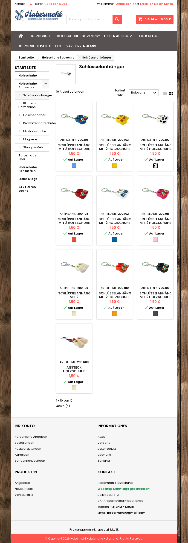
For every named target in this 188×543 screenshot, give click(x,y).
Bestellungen (24, 442)
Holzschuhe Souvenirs (77, 36)
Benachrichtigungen (30, 460)
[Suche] (94, 19)
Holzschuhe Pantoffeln (39, 46)
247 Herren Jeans (81, 46)
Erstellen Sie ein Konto (156, 4)
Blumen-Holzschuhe (27, 105)
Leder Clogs (148, 36)
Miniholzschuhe (34, 131)
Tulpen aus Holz (117, 36)
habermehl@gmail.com (126, 513)
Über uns (104, 454)
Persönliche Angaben (31, 436)
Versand (104, 442)
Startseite (25, 67)
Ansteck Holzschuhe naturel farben (74, 371)
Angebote (22, 483)
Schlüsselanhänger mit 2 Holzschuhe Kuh (157, 149)
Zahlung (104, 460)
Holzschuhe (40, 36)
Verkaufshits (24, 495)
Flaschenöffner (34, 115)
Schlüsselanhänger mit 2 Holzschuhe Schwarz (157, 297)
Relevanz (144, 93)
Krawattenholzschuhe (36, 123)
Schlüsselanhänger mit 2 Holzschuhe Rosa (157, 223)
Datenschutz (107, 448)
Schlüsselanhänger (36, 95)
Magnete (30, 139)
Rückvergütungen (28, 448)
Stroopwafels (33, 147)
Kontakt (20, 4)
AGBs (101, 436)
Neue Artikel (24, 489)
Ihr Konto (25, 426)
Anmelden (123, 4)
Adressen (22, 454)
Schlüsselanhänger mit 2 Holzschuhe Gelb (117, 149)
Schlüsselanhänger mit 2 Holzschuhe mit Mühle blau (76, 149)
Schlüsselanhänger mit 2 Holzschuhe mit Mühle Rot (76, 223)
